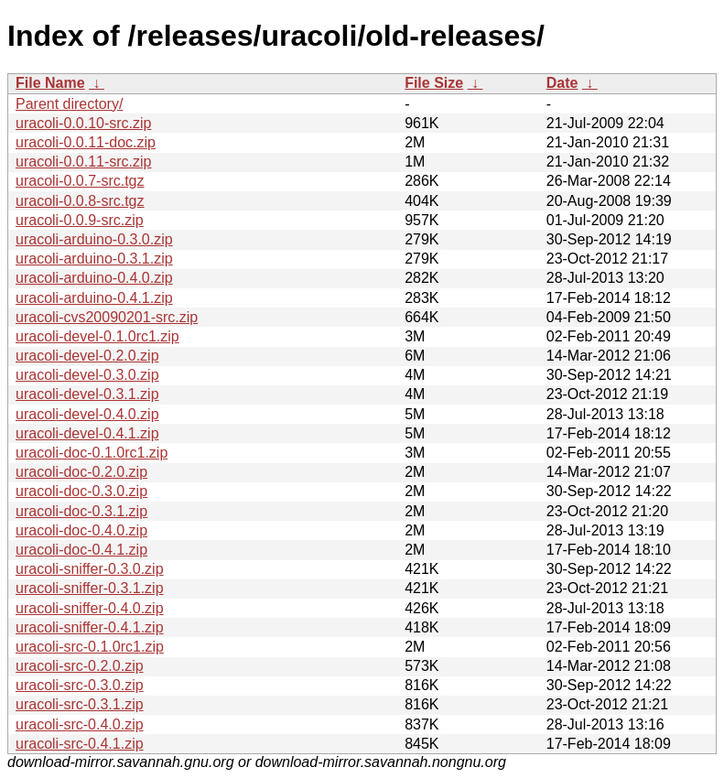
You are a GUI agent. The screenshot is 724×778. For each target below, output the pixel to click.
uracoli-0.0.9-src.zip (80, 220)
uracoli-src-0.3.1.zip (80, 704)
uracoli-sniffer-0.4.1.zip (90, 627)
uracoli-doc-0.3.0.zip (81, 491)
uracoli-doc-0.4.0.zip (81, 530)
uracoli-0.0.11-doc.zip (86, 142)
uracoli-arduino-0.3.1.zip (94, 258)
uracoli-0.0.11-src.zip (84, 161)
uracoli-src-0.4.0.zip (80, 724)
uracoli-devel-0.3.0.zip (87, 375)
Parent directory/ (69, 104)
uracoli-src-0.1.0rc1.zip (90, 646)
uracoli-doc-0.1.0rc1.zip (91, 452)
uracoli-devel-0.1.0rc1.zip (97, 336)
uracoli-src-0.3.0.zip (80, 685)
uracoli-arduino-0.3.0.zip (94, 239)
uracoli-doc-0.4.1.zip (81, 549)
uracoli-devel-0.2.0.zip (87, 355)
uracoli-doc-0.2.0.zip (81, 472)
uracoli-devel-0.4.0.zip (87, 414)
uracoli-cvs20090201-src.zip (107, 317)
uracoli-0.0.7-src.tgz (80, 181)
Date (562, 83)
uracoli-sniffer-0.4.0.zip (90, 608)
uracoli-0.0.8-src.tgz (80, 201)
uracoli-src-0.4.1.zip (80, 743)
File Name (50, 83)
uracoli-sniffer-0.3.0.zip (90, 569)
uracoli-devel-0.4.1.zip (87, 433)
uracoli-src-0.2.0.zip (80, 666)
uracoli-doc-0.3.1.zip (81, 511)
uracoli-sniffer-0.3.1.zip (90, 588)
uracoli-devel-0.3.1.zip (87, 394)
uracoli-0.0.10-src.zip (84, 123)
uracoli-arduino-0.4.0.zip (94, 278)
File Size (434, 83)
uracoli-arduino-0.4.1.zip (94, 298)
